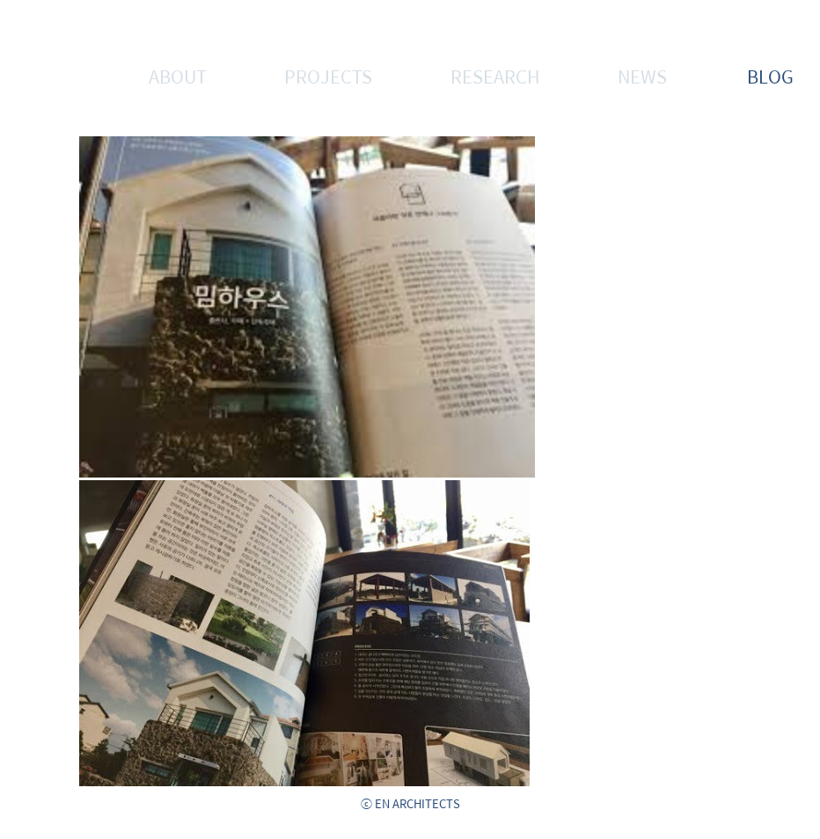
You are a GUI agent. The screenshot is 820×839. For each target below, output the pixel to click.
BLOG (770, 76)
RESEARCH (495, 76)
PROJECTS (328, 76)
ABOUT (178, 76)
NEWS (642, 76)
